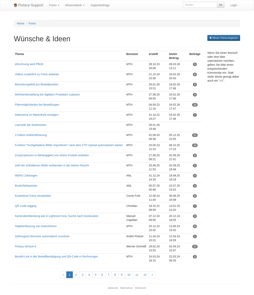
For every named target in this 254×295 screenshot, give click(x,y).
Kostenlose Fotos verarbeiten (33, 195)
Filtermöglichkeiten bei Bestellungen (37, 104)
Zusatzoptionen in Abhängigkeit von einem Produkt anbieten (52, 155)
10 (129, 274)
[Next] (152, 274)
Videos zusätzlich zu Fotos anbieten (37, 74)
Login (233, 5)
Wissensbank (75, 5)
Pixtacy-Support (28, 5)
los (220, 4)
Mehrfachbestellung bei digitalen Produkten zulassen (48, 94)
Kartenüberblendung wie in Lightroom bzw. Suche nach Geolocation (56, 216)
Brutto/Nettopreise (26, 185)
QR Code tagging (25, 205)
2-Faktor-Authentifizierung (31, 135)
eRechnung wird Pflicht (29, 64)
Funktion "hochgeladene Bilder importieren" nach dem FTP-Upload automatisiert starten (69, 145)
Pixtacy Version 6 (25, 246)
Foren (54, 5)
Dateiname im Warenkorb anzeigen (36, 114)
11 (137, 274)
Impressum (140, 288)
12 (145, 274)
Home (20, 23)
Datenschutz (126, 288)
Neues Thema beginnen (224, 38)
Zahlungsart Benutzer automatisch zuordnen (42, 236)
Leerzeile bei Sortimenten (30, 124)
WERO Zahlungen (26, 175)
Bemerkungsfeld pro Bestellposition (36, 84)
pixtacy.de (113, 288)
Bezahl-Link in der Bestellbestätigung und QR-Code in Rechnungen (56, 256)
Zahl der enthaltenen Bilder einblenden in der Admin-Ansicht (52, 165)
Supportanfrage (100, 5)
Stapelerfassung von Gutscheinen (36, 226)
